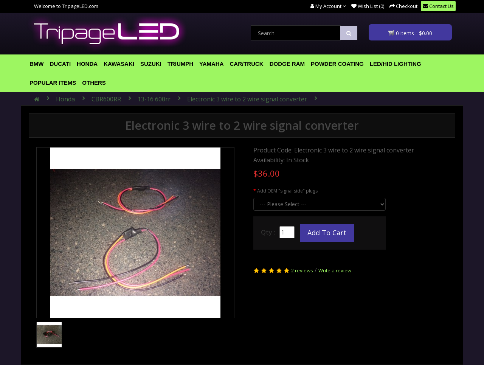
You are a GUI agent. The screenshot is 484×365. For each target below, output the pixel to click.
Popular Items (52, 82)
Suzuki (150, 64)
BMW (36, 64)
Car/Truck (247, 64)
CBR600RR (106, 99)
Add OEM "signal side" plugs (287, 191)
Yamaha (211, 64)
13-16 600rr (154, 99)
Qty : (268, 232)
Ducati (60, 64)
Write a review (334, 270)
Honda (87, 64)
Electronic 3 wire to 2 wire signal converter (247, 99)
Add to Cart (326, 232)
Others (94, 82)
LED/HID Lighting (395, 64)
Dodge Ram (287, 64)
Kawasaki (119, 64)
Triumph (180, 64)
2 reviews (302, 270)
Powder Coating (337, 64)
